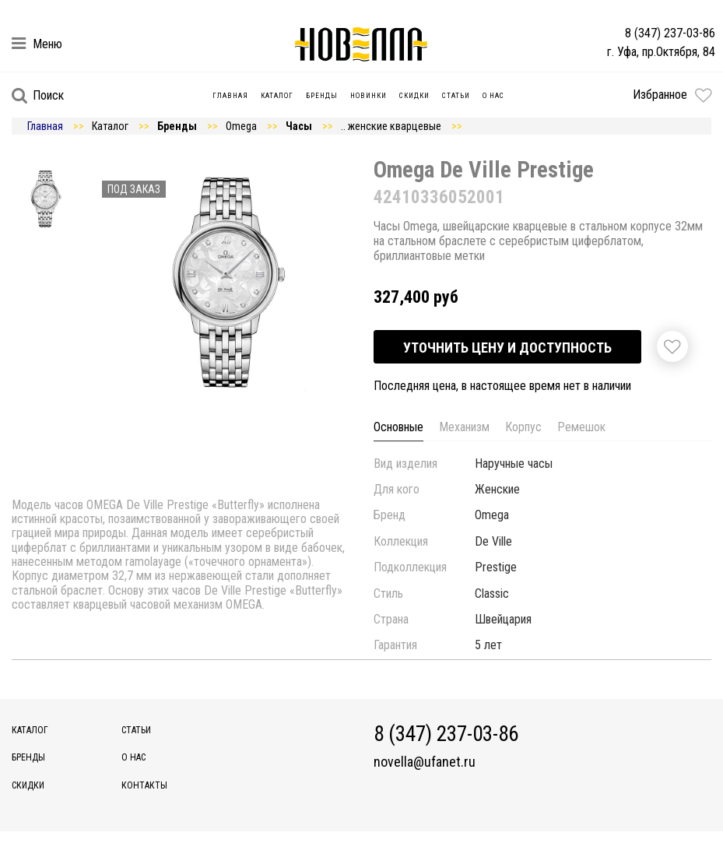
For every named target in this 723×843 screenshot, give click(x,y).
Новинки (368, 96)
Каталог (277, 96)
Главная (230, 96)
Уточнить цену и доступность (507, 347)
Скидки (414, 96)
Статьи (456, 96)
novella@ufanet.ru (425, 762)
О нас (493, 96)
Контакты (144, 785)
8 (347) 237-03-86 (670, 33)
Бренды (322, 96)
